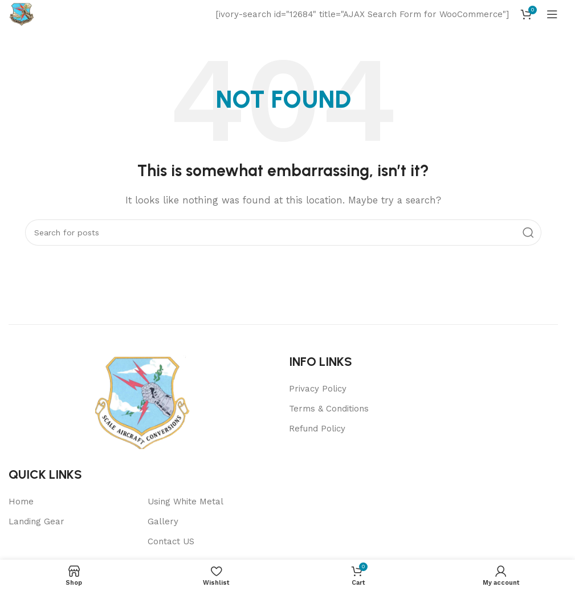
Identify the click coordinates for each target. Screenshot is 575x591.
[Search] (283, 232)
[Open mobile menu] (552, 14)
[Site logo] (21, 14)
